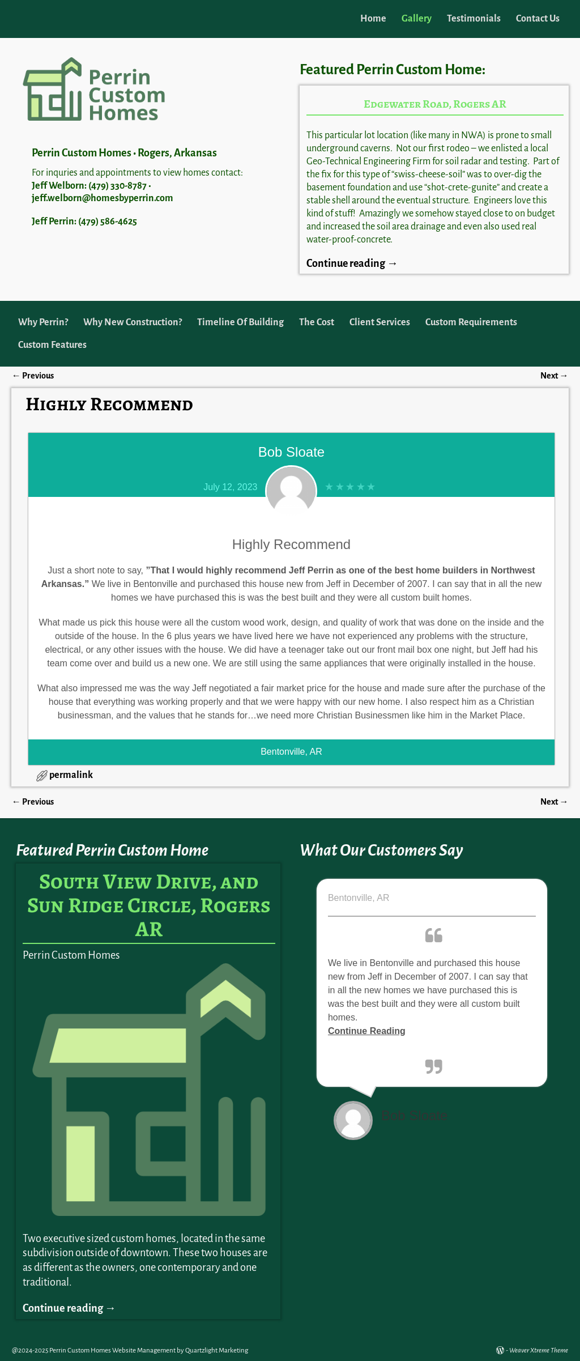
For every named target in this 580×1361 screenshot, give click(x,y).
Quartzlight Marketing (216, 1350)
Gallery (417, 19)
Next (554, 375)
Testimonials (474, 19)
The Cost (316, 322)
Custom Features (52, 345)
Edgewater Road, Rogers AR (435, 104)
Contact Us (538, 19)
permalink (71, 775)
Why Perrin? (43, 322)
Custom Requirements (471, 322)
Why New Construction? (132, 322)
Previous (32, 375)
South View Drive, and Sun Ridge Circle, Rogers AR (149, 904)
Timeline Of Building (240, 322)
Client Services (379, 322)
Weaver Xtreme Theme (538, 1350)
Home (373, 19)
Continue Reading (367, 1031)
